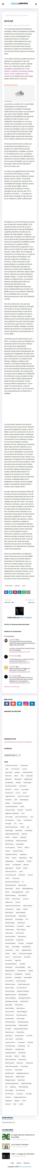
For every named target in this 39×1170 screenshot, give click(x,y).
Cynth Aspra (8, 1005)
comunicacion (9, 909)
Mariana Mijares (20, 912)
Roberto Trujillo (20, 1076)
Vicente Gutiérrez (23, 1087)
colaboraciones (9, 929)
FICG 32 (7, 837)
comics (16, 789)
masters (7, 803)
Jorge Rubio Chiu (10, 796)
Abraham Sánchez (10, 895)
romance (30, 875)
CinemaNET (27, 957)
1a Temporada (20, 861)
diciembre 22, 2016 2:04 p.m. (18, 683)
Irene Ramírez (20, 1032)
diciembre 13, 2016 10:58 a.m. (18, 672)
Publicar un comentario (11, 687)
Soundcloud (23, 71)
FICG (22, 775)
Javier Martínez (19, 1035)
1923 (30, 858)
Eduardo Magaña (22, 1011)
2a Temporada (17, 864)
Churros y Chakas (10, 936)
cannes (7, 892)
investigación (18, 974)
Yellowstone (18, 830)
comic (21, 871)
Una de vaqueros (10, 847)
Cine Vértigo (28, 830)
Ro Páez (30, 970)
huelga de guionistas (20, 1097)
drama (16, 775)
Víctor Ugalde (9, 1090)
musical (17, 902)
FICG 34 (14, 858)
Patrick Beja (24, 1066)
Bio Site (19, 1163)
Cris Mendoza (9, 782)
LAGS (29, 967)
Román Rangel (24, 799)
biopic (28, 926)
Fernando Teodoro (10, 943)
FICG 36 (29, 861)
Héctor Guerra (16, 899)
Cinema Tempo (17, 957)
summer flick (9, 793)
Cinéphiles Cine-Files (11, 854)
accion (25, 793)
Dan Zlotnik (8, 960)
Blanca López (22, 885)
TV (23, 881)
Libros (7, 946)
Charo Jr (7, 957)
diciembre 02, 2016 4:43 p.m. (18, 663)
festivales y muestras (11, 765)
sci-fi (23, 585)
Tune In (6, 74)
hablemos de (9, 902)
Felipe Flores (19, 940)
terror (14, 1104)
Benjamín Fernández (23, 991)
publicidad (22, 875)
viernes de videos (27, 772)
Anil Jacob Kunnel (22, 987)
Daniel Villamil (9, 940)
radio (27, 892)
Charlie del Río (20, 933)
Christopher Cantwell (24, 998)
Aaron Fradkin (28, 977)
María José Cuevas (10, 1059)
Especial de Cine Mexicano (12, 905)
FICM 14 (27, 847)
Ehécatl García (9, 1015)
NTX (15, 823)
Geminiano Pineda (10, 1025)
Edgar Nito (18, 960)
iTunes (27, 69)
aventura (14, 837)
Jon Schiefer (21, 1042)
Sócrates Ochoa (9, 926)
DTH (27, 919)
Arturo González (9, 991)
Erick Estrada (20, 1018)
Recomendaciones (27, 888)
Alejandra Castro (26, 950)
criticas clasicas (17, 803)
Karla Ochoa (8, 1049)
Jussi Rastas (21, 1046)
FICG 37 (7, 899)
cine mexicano (15, 769)
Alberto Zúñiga (9, 987)
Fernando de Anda (23, 1022)
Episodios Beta (9, 1018)
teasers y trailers (10, 810)
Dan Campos (8, 25)
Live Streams (24, 765)
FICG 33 (20, 847)
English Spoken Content (12, 834)
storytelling (18, 977)
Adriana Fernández (21, 840)
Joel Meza (12, 639)
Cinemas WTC (24, 1001)
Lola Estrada (21, 1052)
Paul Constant (21, 970)
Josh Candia (8, 967)
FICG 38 (18, 868)
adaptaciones (28, 779)
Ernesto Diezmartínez (11, 827)
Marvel (23, 1056)
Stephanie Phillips (26, 1083)
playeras (17, 1100)
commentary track (10, 875)
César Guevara (21, 1008)
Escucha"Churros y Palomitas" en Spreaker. (18, 742)
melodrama (8, 1100)
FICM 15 (7, 878)
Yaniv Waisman (20, 1090)
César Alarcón (19, 1005)
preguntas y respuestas (12, 813)
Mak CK (17, 1056)
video (6, 769)
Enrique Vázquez (10, 922)
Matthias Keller (9, 1063)
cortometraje (27, 782)
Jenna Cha (29, 1035)
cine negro (29, 1093)
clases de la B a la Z (10, 871)
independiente (9, 861)
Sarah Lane (8, 974)
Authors (7, 953)
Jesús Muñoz (19, 1039)
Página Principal (10, 15)
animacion (8, 789)
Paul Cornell (8, 1070)
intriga (19, 820)
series (17, 950)
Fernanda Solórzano (11, 964)
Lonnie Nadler (15, 946)
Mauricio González (10, 916)
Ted (6, 1087)
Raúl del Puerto (9, 1073)
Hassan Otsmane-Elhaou (21, 1028)
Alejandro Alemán (18, 851)
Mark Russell (21, 922)
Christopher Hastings (11, 1001)
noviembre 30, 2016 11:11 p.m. (18, 652)
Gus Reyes (8, 1028)
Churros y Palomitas (25, 1166)
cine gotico (20, 1093)
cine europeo (25, 789)
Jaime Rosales (28, 820)
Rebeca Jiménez (27, 905)
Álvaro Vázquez (21, 929)
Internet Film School (23, 796)
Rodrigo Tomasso (10, 1080)
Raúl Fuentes (9, 919)
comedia (18, 782)
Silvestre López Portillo (11, 1083)
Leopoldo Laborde (10, 1052)
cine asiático (9, 950)
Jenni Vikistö (9, 1039)
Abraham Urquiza (10, 984)
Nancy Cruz (20, 1063)
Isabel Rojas (8, 1035)
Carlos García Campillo (25, 953)
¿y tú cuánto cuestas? (19, 1144)
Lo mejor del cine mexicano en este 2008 (23, 1136)
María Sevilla (22, 1059)
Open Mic (24, 834)
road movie (8, 977)
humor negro (9, 816)
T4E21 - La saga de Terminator (22, 1154)
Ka (28, 1046)
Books (14, 953)
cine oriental (15, 878)
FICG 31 (7, 858)
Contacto (26, 1163)
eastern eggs (9, 830)
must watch (19, 15)
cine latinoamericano (11, 806)
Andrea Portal (9, 933)
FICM (15, 799)
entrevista (23, 837)
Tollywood (13, 1087)
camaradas (29, 775)
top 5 (22, 813)
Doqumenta (23, 854)
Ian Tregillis (29, 943)
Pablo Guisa (29, 1063)
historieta (8, 1097)
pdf (28, 827)
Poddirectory (19, 74)
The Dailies (8, 799)
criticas (24, 769)
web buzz (20, 810)
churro (22, 806)
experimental (23, 858)
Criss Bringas (19, 919)
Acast (12, 74)
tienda (21, 1104)
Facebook (23, 78)
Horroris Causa (9, 1032)
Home (12, 1163)
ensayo (18, 909)
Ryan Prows (21, 1080)
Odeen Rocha (22, 916)
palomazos (8, 779)
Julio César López (10, 1046)
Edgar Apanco (9, 868)
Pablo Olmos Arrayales (11, 1066)
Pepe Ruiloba (18, 1070)
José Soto (30, 1042)
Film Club (21, 943)
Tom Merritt (20, 926)
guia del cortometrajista (12, 881)
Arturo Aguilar (22, 895)
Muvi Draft (29, 810)
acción (18, 888)
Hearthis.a (7, 76)
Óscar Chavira (9, 912)
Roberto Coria (9, 1076)
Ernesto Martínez (10, 1022)
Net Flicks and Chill (10, 786)
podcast (17, 585)
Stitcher (30, 71)
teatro (24, 1100)
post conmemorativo (21, 816)
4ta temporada (9, 820)
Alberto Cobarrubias (23, 984)
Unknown (12, 667)
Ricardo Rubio (26, 946)
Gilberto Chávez (23, 1025)
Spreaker (15, 71)
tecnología (8, 823)
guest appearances (17, 892)
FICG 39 (25, 868)
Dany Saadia (20, 844)
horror (21, 823)
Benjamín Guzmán (10, 994)
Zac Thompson (9, 1093)
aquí (10, 66)
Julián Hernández (20, 967)
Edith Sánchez (9, 844)
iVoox (26, 74)
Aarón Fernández (21, 981)
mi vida (18, 793)
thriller (22, 827)
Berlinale (26, 864)
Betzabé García (23, 994)
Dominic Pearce (9, 1011)
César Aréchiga (9, 1008)
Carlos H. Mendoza (10, 998)
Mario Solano (9, 888)
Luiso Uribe (8, 1056)
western (25, 909)
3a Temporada (9, 840)
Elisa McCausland (21, 1015)
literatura (28, 974)
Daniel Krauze (22, 936)
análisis (7, 864)
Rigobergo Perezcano (23, 1073)
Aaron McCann (9, 981)
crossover (25, 899)
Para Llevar (8, 775)
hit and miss (22, 786)
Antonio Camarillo (10, 885)
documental (17, 779)
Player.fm (7, 71)
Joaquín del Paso (10, 1042)
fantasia (7, 851)
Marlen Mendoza (10, 970)
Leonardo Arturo (19, 1049)
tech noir (7, 1104)
